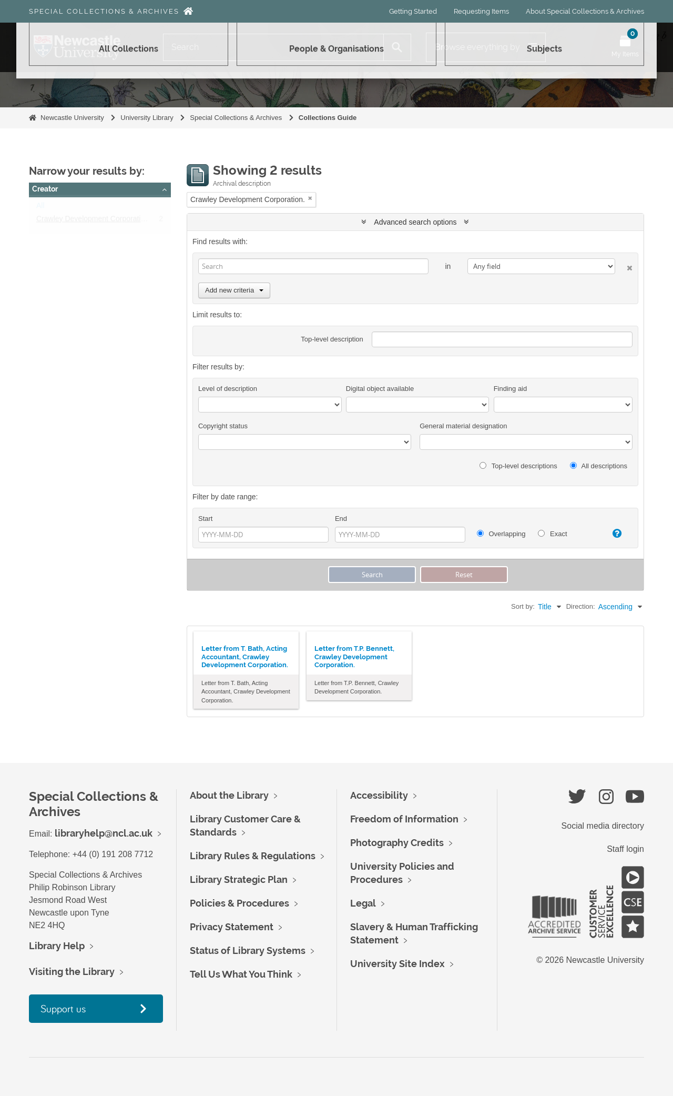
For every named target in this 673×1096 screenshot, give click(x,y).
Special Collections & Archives (104, 11)
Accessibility (379, 795)
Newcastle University (72, 118)
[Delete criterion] (624, 266)
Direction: (580, 606)
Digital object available (380, 389)
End (341, 518)
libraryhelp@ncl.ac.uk (103, 833)
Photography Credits (397, 842)
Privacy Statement (231, 926)
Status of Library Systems (247, 950)
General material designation (463, 426)
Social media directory (603, 825)
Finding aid (510, 389)
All (40, 208)
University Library (146, 118)
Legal (363, 903)
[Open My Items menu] (625, 47)
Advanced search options (415, 222)
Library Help (57, 945)
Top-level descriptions (518, 466)
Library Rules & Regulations (252, 855)
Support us (63, 1008)
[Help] (612, 533)
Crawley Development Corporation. (93, 221)
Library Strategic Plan (239, 879)
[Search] (273, 47)
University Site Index (397, 963)
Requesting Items (481, 11)
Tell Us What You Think (241, 974)
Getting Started (413, 11)
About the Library (229, 795)
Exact (552, 534)
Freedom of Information (404, 818)
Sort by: (523, 606)
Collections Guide (328, 118)
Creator (45, 189)
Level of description (227, 389)
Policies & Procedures (239, 903)
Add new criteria (234, 290)
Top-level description (332, 339)
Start (205, 518)
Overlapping (501, 534)
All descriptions (598, 466)
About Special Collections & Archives (585, 11)
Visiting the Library (72, 971)
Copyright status (223, 426)
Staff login (625, 848)
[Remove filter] (310, 198)
